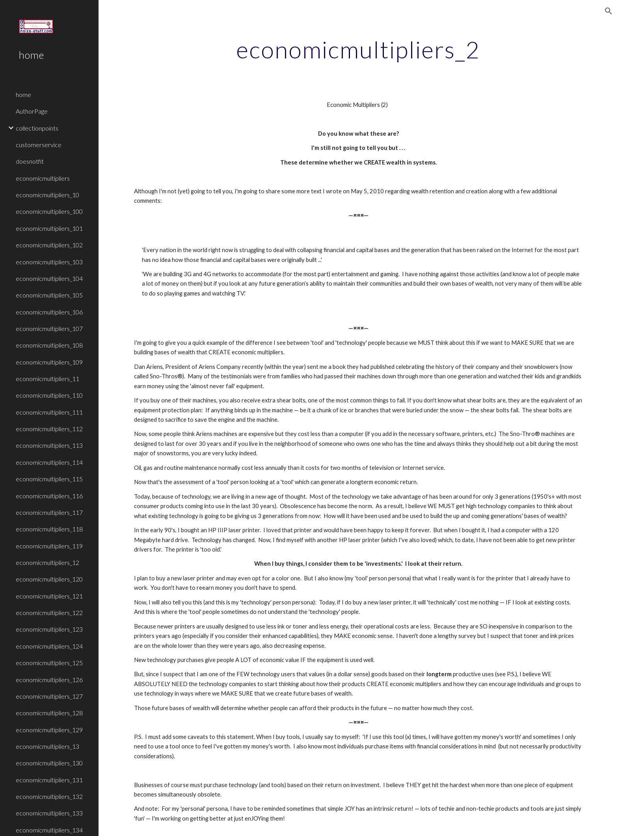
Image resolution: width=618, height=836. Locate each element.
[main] (358, 49)
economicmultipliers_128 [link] (49, 712)
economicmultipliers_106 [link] (49, 312)
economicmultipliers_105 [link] (49, 295)
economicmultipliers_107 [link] (49, 328)
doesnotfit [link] (30, 161)
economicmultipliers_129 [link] (49, 729)
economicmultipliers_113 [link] (49, 445)
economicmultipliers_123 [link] (49, 629)
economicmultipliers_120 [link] (49, 579)
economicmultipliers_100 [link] (49, 211)
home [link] (23, 94)
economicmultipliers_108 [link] (49, 345)
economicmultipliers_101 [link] (49, 228)
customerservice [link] (38, 144)
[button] (608, 11)
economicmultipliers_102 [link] (49, 245)
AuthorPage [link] (32, 111)
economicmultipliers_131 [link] (49, 780)
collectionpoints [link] (37, 128)
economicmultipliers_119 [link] (49, 546)
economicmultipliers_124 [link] (49, 646)
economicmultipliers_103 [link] (49, 262)
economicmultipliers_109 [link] (49, 362)
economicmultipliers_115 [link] (49, 479)
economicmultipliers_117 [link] (49, 512)
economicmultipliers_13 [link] (47, 746)
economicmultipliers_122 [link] (49, 612)
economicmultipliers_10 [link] (47, 194)
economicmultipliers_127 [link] (49, 696)
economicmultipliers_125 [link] (49, 662)
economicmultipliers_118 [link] (49, 529)
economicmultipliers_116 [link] (49, 495)
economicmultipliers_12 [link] (47, 562)
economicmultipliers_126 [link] (49, 679)
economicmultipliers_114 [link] (49, 462)
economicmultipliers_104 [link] (49, 278)
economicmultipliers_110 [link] (49, 395)
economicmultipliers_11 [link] (47, 378)
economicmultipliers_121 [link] (49, 596)
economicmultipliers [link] (43, 178)
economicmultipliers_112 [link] (49, 428)
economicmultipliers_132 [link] (49, 796)
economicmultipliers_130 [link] (49, 763)
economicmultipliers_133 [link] (49, 813)
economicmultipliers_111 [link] (49, 412)
